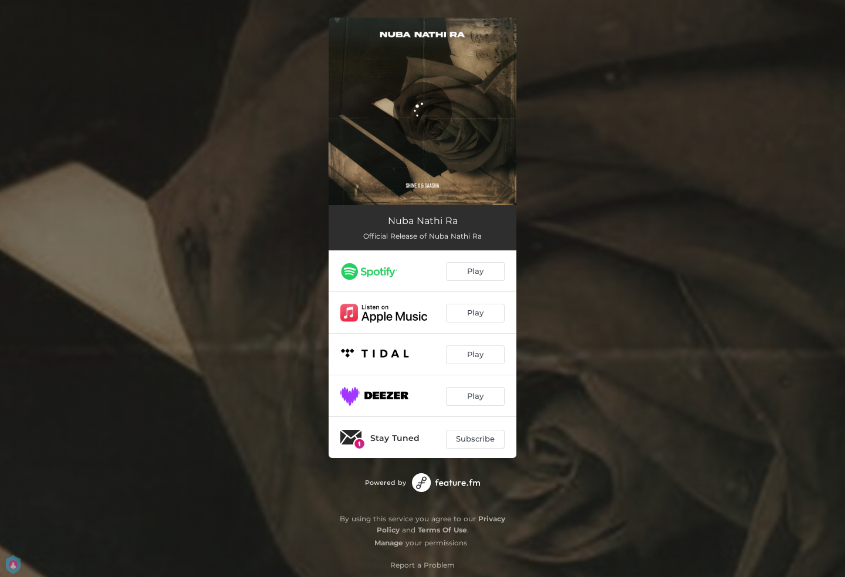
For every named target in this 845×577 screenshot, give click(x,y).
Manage (388, 542)
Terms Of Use (442, 529)
